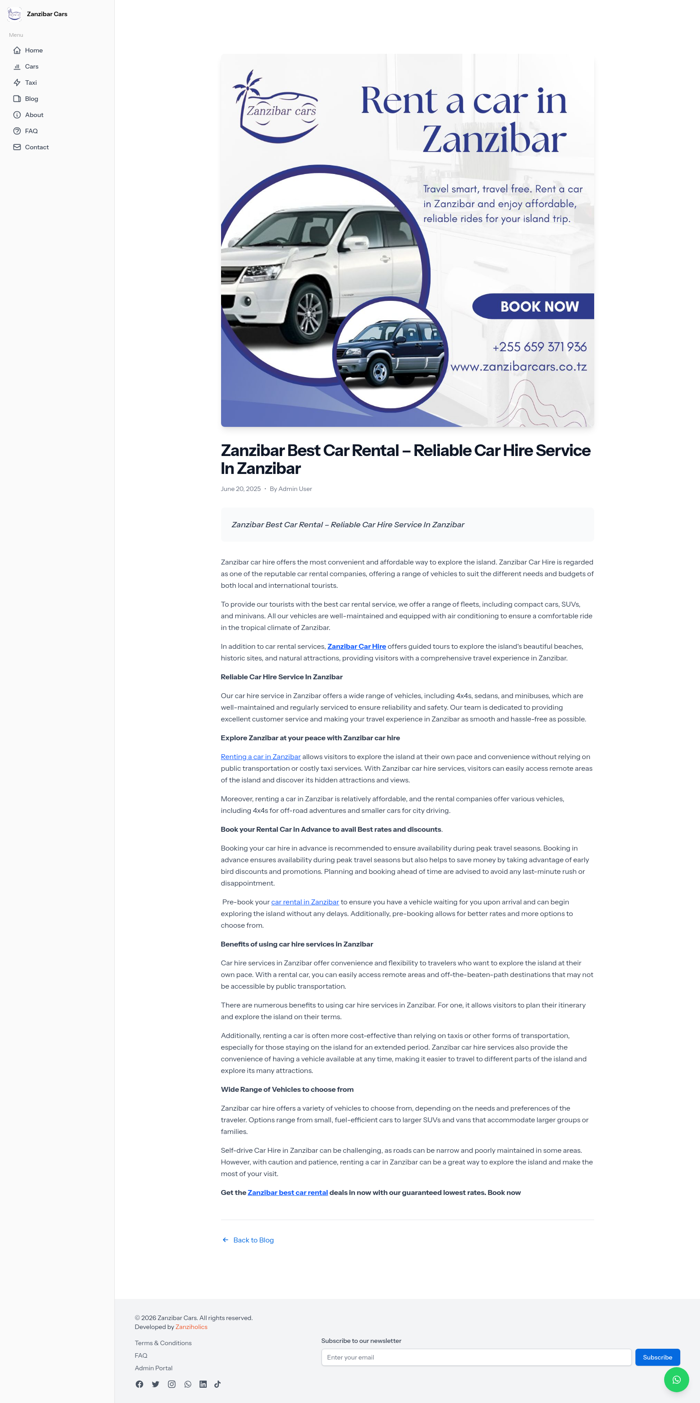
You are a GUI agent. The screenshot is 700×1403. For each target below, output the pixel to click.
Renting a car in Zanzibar (261, 756)
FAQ (25, 130)
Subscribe (658, 1357)
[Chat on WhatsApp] (676, 1379)
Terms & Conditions (163, 1343)
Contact (31, 147)
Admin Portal (154, 1368)
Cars (26, 66)
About (28, 114)
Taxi (25, 82)
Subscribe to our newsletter (362, 1341)
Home (28, 50)
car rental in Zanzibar (305, 901)
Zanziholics (191, 1327)
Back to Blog (247, 1239)
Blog (25, 98)
